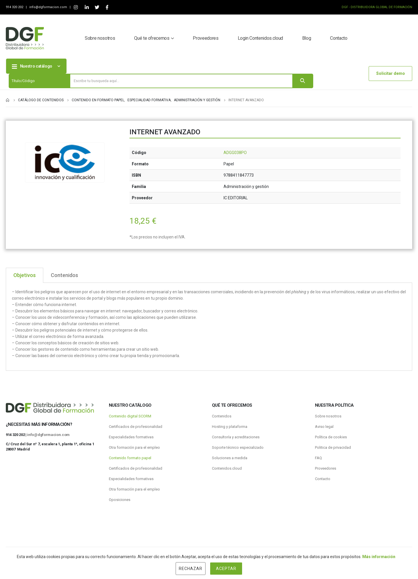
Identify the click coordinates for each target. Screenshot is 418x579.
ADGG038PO (235, 152)
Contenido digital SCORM (130, 416)
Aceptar (226, 568)
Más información (378, 556)
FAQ (318, 458)
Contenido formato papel (130, 458)
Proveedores (205, 38)
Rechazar (190, 568)
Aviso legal (324, 426)
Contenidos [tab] (64, 275)
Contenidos (221, 416)
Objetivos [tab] (24, 275)
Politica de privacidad (333, 447)
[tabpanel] (209, 327)
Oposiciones (119, 499)
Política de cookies (331, 437)
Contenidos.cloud (227, 468)
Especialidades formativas (131, 437)
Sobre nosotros (100, 38)
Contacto (338, 38)
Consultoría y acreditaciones (236, 437)
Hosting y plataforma (229, 426)
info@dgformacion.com (48, 7)
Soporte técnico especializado (238, 447)
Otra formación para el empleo (134, 447)
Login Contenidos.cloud (260, 38)
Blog (306, 38)
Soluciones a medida (229, 458)
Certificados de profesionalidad (135, 426)
